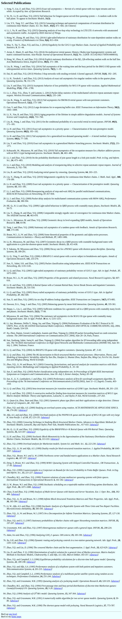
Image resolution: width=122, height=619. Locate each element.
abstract (23, 410)
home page (16, 616)
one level (13, 614)
